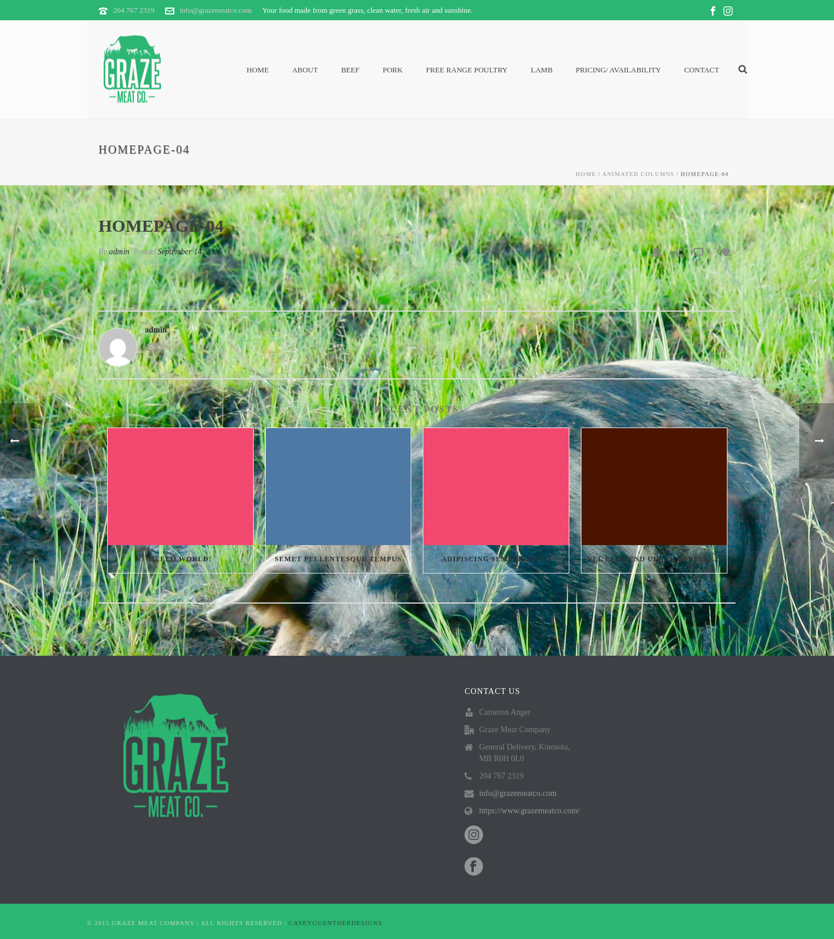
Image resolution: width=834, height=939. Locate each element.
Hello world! (180, 559)
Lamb (542, 69)
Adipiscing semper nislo (495, 559)
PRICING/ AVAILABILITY (618, 69)
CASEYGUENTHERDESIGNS (335, 922)
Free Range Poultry (466, 69)
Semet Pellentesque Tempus (338, 559)
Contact (701, 69)
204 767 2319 (134, 10)
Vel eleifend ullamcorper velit (657, 559)
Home (258, 69)
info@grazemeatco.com (215, 10)
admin (119, 251)
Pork (393, 69)
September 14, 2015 (190, 251)
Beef (350, 69)
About (305, 69)
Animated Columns (638, 174)
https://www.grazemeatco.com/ (529, 810)
